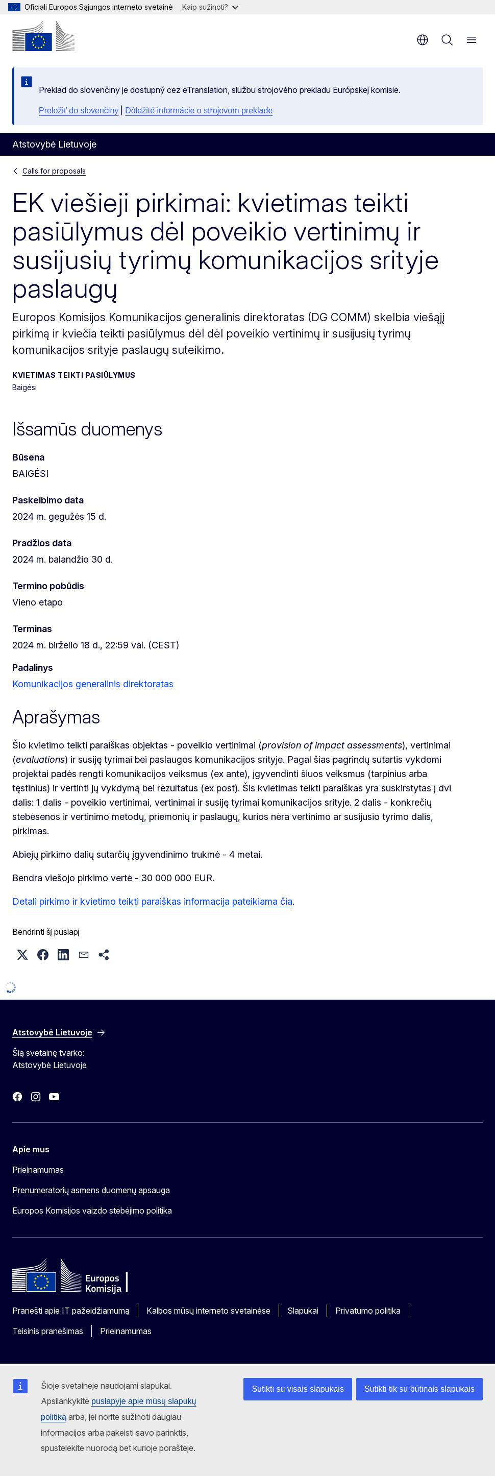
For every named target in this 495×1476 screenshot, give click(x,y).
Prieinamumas (38, 1170)
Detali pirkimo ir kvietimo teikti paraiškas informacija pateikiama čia (152, 901)
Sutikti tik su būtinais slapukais (419, 1389)
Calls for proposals (54, 170)
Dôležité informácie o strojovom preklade (199, 110)
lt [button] (422, 40)
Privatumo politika (368, 1310)
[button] (22, 955)
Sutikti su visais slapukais (298, 1389)
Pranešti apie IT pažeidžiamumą (71, 1310)
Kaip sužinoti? (210, 7)
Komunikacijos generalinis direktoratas (93, 684)
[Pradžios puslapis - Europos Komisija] (43, 35)
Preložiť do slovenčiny (78, 110)
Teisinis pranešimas (47, 1331)
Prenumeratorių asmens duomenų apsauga (91, 1190)
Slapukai (302, 1310)
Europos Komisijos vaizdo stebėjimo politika (92, 1210)
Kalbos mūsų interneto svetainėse (208, 1310)
